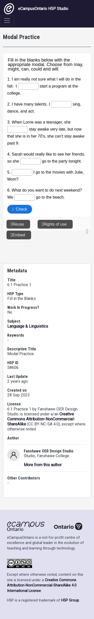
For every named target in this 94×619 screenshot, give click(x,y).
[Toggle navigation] (7, 21)
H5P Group (70, 600)
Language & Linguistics (27, 326)
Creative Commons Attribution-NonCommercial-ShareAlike (41, 419)
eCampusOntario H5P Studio (36, 8)
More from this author (43, 464)
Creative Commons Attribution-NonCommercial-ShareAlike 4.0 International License (41, 585)
